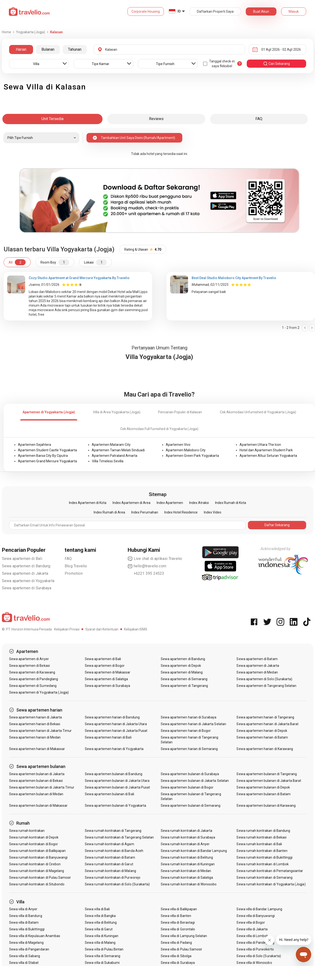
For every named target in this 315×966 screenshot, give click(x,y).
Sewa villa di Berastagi (178, 922)
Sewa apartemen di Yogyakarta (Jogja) (39, 692)
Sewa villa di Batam (24, 922)
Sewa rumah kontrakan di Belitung (187, 857)
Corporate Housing (146, 11)
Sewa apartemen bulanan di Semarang (191, 805)
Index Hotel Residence (181, 512)
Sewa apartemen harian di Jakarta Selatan (193, 724)
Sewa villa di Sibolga (176, 956)
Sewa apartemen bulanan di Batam (263, 794)
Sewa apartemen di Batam (256, 659)
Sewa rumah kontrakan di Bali (259, 844)
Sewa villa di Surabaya (178, 963)
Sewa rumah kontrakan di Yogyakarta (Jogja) (270, 884)
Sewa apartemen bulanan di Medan (36, 794)
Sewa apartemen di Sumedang (33, 686)
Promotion (74, 573)
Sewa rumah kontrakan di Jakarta (186, 831)
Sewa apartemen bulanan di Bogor (187, 787)
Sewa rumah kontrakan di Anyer (185, 844)
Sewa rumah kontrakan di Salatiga (187, 877)
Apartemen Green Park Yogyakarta (192, 456)
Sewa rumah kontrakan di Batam (110, 857)
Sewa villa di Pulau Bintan (104, 949)
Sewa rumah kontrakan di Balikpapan (37, 851)
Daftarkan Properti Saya (215, 11)
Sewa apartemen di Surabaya (27, 588)
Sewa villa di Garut (99, 929)
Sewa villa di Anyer (23, 909)
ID (179, 11)
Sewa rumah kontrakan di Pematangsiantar (269, 871)
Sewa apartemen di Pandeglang (33, 679)
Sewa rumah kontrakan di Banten (261, 851)
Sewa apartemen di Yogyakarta (28, 581)
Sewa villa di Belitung (101, 922)
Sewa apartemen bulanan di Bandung (113, 774)
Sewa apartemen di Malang (182, 672)
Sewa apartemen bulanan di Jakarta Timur (41, 787)
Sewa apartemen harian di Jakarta (35, 717)
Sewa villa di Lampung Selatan (184, 936)
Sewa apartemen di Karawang (32, 672)
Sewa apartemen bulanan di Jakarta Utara (117, 781)
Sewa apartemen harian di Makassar (37, 749)
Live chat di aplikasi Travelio (155, 558)
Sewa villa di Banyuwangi (255, 916)
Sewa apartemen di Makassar (107, 672)
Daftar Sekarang (277, 525)
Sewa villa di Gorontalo (178, 929)
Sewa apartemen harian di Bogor (186, 731)
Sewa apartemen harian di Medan (35, 737)
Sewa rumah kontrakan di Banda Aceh (114, 851)
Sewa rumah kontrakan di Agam (109, 844)
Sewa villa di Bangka (100, 916)
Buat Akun (261, 11)
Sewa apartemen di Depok (181, 666)
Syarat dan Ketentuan (101, 629)
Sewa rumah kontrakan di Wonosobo (189, 884)
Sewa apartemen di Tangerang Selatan (266, 686)
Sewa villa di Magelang (26, 942)
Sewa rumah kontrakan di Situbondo (37, 884)
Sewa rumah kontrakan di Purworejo (112, 877)
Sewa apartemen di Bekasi (29, 666)
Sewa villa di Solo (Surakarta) (258, 956)
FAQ (68, 558)
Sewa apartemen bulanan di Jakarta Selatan (195, 781)
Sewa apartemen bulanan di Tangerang (266, 774)
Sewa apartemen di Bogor (105, 666)
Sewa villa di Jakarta (252, 929)
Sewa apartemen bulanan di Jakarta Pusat (117, 787)
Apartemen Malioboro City (186, 450)
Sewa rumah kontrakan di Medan (186, 871)
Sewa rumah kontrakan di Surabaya (188, 837)
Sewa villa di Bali (97, 909)
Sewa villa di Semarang (102, 956)
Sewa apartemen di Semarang (184, 679)
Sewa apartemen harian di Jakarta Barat (267, 724)
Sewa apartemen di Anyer (29, 659)
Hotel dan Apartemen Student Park (266, 450)
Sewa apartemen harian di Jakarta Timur (40, 731)
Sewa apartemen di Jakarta (25, 573)
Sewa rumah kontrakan (27, 831)
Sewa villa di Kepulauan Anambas (34, 936)
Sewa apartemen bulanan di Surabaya (190, 774)
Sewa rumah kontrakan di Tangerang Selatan (119, 837)
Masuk (294, 11)
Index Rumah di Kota (230, 503)
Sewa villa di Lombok (252, 936)
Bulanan (47, 49)
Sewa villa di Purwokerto (255, 949)
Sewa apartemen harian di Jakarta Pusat (116, 731)
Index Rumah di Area (109, 512)
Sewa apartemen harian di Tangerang (265, 717)
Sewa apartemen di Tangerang (184, 686)
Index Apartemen (170, 503)
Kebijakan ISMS (135, 629)
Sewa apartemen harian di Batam (262, 737)
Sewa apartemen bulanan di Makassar (38, 805)
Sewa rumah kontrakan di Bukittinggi (264, 857)
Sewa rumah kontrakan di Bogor (33, 844)
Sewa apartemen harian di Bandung (112, 717)
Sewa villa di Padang (176, 942)
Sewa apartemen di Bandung (26, 566)
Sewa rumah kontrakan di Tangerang (113, 831)
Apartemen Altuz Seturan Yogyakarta (268, 456)
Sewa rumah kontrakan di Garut (109, 864)
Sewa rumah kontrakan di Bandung (263, 831)
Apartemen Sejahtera (34, 445)
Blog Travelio (76, 566)
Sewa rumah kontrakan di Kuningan (188, 864)
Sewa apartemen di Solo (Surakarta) (264, 679)
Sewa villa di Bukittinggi (27, 929)
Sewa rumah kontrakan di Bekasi (261, 837)
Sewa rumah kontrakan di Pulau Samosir (40, 877)
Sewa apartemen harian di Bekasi (34, 724)
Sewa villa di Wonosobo (254, 963)
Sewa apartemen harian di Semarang (189, 749)
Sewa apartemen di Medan (257, 672)
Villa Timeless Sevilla (107, 461)
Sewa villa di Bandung (25, 916)
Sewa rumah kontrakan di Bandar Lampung (194, 851)
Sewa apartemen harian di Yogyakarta (114, 749)
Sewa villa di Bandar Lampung (259, 909)
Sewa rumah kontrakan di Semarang (264, 877)
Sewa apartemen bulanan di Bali (109, 794)
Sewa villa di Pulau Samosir (181, 949)
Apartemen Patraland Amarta (114, 456)
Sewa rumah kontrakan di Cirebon (35, 864)
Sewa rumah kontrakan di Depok (33, 837)
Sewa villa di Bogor (250, 922)
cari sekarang (276, 63)
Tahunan (74, 49)
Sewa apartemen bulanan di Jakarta (37, 774)
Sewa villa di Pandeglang (255, 942)
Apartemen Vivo (178, 445)
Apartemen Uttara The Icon (260, 445)
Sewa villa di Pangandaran (29, 949)
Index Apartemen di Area (131, 503)
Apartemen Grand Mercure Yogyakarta (47, 461)
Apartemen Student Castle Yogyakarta (47, 450)
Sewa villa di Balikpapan (179, 909)
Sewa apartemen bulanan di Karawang (266, 805)
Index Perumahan (144, 512)
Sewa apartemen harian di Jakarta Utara (116, 724)
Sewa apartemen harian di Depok (261, 731)
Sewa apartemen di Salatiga (106, 679)
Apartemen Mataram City (111, 445)
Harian (21, 49)
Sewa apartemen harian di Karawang (264, 749)
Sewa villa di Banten (176, 916)
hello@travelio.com (147, 566)
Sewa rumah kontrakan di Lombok (262, 864)
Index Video (212, 512)
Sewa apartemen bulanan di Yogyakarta (115, 805)
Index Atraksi (199, 503)
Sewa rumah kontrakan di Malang (110, 871)
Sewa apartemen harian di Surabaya (189, 717)
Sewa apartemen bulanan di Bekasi (36, 781)
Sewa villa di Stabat (24, 963)
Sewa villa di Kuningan (101, 936)
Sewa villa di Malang (100, 942)
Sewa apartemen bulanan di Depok (263, 787)
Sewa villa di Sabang (24, 956)
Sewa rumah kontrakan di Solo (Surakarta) (117, 884)
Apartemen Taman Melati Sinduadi (118, 450)
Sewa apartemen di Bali (22, 558)
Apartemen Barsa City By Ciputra (43, 456)
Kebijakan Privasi (67, 629)
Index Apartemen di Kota (87, 503)
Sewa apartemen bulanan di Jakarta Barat (268, 781)
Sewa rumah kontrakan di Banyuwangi (38, 857)
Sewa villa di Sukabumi (102, 963)
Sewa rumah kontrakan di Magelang (36, 871)
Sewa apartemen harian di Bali (108, 737)
